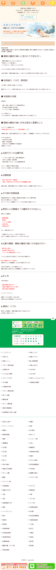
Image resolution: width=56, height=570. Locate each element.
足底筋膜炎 (5, 486)
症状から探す (6, 422)
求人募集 (5, 382)
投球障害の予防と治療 (9, 412)
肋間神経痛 (5, 541)
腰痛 (3, 477)
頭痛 (3, 439)
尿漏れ (31, 456)
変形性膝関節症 (34, 464)
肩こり (4, 460)
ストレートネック (7, 426)
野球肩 (4, 524)
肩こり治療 (5, 395)
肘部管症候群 (33, 507)
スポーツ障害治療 (7, 391)
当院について (33, 352)
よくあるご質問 (7, 374)
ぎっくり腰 (5, 473)
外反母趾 (32, 469)
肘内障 (31, 511)
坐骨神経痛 (5, 528)
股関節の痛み (33, 473)
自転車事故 (5, 550)
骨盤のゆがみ (6, 490)
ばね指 (4, 447)
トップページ (6, 352)
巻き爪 (31, 528)
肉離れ (31, 422)
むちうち (32, 486)
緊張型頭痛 (5, 434)
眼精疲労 (32, 447)
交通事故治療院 (34, 382)
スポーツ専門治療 (7, 365)
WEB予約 (32, 369)
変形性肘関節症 (34, 516)
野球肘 (4, 520)
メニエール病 (33, 439)
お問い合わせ (33, 365)
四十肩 (4, 452)
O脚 (3, 494)
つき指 (31, 524)
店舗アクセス (33, 357)
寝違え (4, 430)
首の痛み (32, 430)
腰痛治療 (5, 399)
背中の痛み (5, 464)
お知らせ (5, 357)
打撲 (30, 494)
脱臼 (3, 516)
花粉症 (31, 537)
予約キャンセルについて (36, 378)
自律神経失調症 (34, 452)
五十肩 (4, 456)
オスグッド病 (33, 477)
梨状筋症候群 (6, 533)
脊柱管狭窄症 (6, 537)
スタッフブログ (7, 378)
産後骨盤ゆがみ (7, 503)
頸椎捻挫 (32, 490)
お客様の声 (5, 369)
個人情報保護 (33, 361)
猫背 (3, 507)
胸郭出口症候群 (7, 469)
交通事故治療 (6, 387)
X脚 (3, 498)
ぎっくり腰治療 (7, 404)
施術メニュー (6, 361)
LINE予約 (32, 374)
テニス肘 (32, 503)
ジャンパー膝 (6, 481)
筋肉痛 (31, 545)
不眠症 (31, 533)
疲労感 (31, 541)
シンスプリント (7, 511)
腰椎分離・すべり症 (8, 545)
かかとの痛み (33, 460)
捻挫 (30, 426)
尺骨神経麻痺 (33, 520)
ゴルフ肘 (32, 498)
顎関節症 (5, 443)
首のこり (32, 434)
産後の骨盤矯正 (7, 408)
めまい (31, 443)
